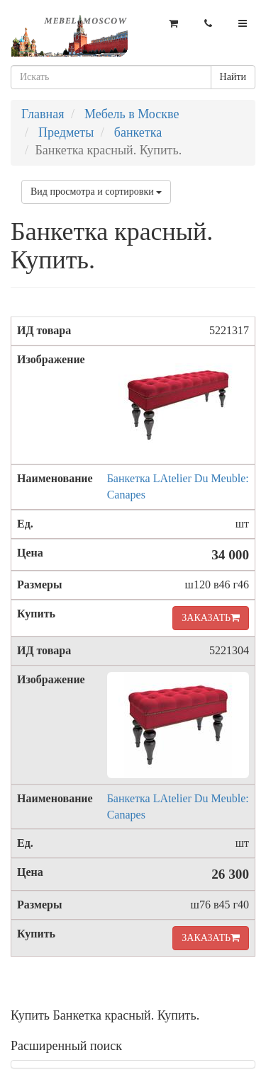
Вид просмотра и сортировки (96, 191)
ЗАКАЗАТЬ (211, 617)
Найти (233, 77)
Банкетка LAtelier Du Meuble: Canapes (178, 486)
